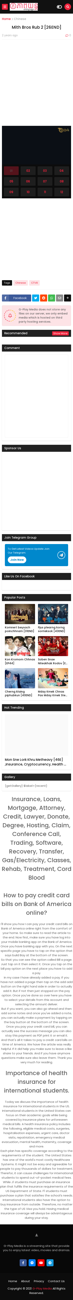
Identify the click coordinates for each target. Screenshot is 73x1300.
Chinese (20, 18)
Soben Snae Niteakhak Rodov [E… (52, 661)
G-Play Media (42, 1288)
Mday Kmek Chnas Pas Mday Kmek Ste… (52, 693)
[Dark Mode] (59, 7)
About (25, 1281)
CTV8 (34, 283)
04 (62, 171)
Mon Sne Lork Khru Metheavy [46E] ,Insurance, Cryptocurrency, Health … (35, 762)
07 (45, 181)
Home (6, 18)
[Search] (67, 6)
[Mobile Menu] (5, 7)
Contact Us (56, 1281)
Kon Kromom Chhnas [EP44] (20, 661)
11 (45, 192)
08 (62, 181)
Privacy (39, 1281)
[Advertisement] (36, 79)
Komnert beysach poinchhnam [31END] (19, 629)
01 (11, 171)
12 (61, 192)
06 (28, 181)
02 (28, 171)
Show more (60, 333)
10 (28, 192)
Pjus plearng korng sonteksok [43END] (51, 629)
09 (11, 192)
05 (11, 181)
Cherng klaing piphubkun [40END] (18, 693)
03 (45, 171)
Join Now (17, 560)
